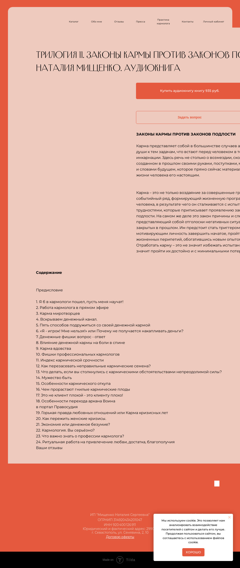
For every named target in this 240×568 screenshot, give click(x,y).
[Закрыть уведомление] (229, 517)
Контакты (187, 21)
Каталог (74, 21)
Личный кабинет (213, 21)
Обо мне (96, 21)
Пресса (140, 21)
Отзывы (119, 21)
